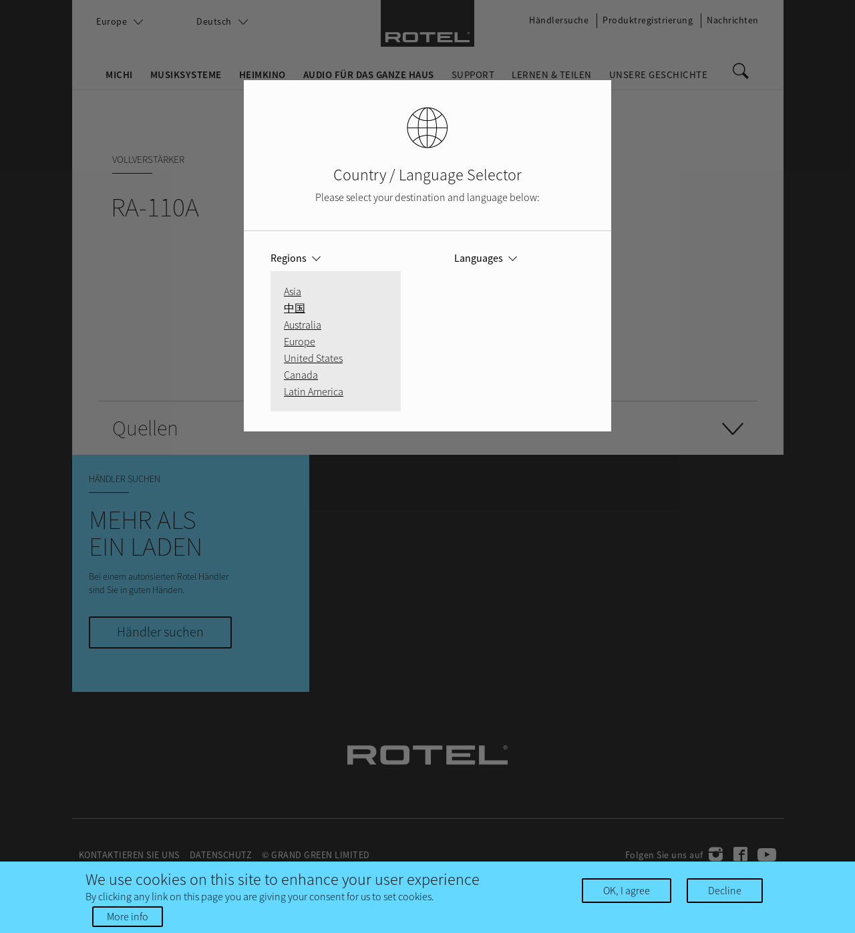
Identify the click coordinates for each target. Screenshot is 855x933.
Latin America (313, 391)
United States (313, 358)
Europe (299, 341)
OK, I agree (626, 893)
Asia (292, 291)
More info (127, 919)
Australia (302, 324)
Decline (724, 893)
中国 (294, 308)
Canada (301, 374)
